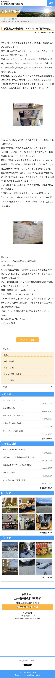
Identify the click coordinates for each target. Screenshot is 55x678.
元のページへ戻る (27, 340)
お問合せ (19, 603)
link (32, 661)
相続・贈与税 (8, 361)
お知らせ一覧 (47, 439)
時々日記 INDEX (46, 533)
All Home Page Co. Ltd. (32, 675)
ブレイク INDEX (46, 577)
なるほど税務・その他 (12, 374)
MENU (51, 3)
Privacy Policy (23, 661)
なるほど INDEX (46, 488)
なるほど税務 (13, 19)
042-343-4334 (27, 607)
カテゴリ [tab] (7, 349)
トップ (3, 19)
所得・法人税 (8, 368)
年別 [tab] (5, 387)
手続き (6, 355)
